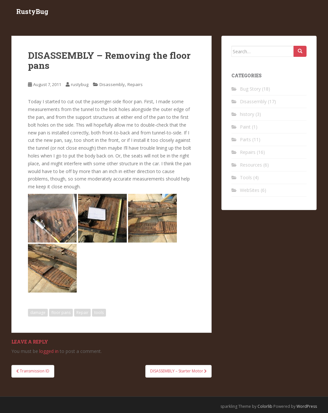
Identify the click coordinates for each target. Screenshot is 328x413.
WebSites (249, 190)
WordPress (306, 406)
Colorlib (264, 406)
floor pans (61, 312)
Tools (246, 177)
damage (38, 312)
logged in (49, 351)
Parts (245, 139)
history (247, 114)
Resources (251, 165)
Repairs (135, 84)
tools (99, 312)
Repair (82, 312)
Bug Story (250, 89)
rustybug (79, 84)
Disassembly (112, 84)
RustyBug (32, 11)
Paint (245, 127)
